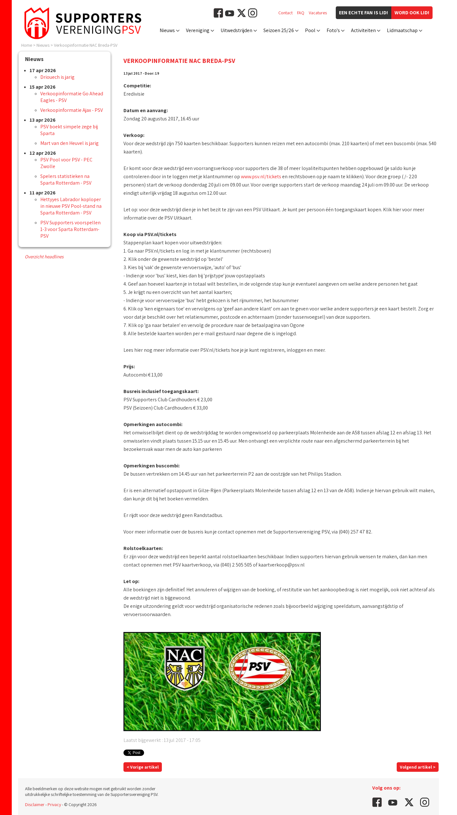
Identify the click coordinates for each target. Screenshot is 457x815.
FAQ (300, 13)
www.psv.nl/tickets (261, 176)
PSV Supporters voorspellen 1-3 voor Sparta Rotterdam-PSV (70, 229)
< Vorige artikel (143, 767)
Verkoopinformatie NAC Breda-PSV (85, 45)
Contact (285, 13)
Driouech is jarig (57, 77)
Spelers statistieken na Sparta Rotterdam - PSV (65, 179)
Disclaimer (34, 804)
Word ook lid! (411, 12)
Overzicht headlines (44, 257)
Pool (310, 30)
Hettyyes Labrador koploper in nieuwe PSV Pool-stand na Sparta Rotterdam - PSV (71, 206)
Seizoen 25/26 (278, 30)
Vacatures (318, 13)
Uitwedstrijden (236, 30)
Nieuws (167, 30)
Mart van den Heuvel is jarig (69, 143)
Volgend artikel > (417, 767)
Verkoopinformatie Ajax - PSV (71, 110)
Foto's (333, 30)
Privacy (54, 804)
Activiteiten (363, 30)
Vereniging (197, 30)
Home (26, 45)
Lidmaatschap (402, 30)
